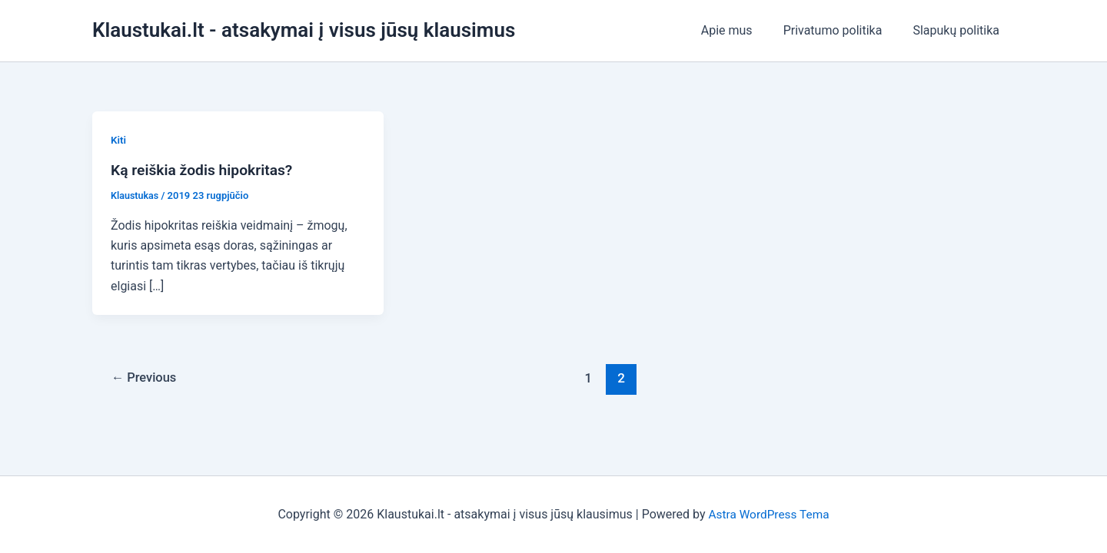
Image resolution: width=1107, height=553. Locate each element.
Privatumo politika (842, 30)
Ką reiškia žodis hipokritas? (205, 170)
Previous (146, 378)
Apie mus (742, 30)
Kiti (119, 140)
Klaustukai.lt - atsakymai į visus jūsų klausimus (303, 29)
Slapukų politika (959, 30)
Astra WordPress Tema (768, 514)
